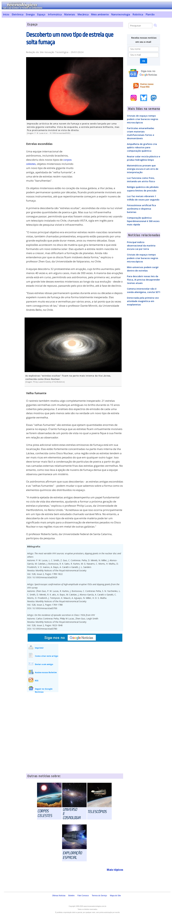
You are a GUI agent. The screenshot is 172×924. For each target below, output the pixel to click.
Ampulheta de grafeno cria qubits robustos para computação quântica (142, 147)
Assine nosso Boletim (46, 672)
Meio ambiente (100, 14)
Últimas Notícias (58, 896)
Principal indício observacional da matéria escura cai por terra (141, 245)
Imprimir (39, 647)
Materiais (69, 14)
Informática (55, 14)
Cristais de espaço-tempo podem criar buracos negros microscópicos (142, 119)
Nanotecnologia (120, 14)
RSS (36, 680)
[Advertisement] (12, 68)
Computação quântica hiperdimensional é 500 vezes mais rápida (143, 221)
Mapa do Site (115, 896)
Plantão (150, 14)
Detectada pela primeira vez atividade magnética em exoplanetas (143, 301)
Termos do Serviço (99, 896)
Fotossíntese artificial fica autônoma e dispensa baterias (141, 209)
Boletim (71, 896)
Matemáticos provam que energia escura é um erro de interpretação (142, 169)
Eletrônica (17, 14)
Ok (143, 60)
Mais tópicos (115, 869)
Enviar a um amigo (44, 664)
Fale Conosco (83, 896)
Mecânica (83, 14)
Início (6, 14)
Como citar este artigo (46, 656)
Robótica (137, 14)
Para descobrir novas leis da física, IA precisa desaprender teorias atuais (143, 279)
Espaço (41, 14)
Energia (30, 14)
